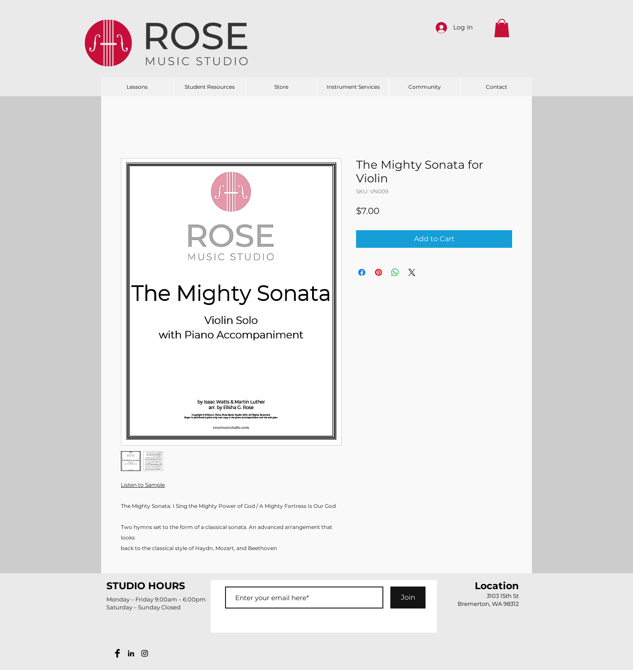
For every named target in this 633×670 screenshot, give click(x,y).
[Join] (408, 597)
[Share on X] (412, 272)
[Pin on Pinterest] (378, 272)
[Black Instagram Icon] (144, 653)
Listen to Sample (143, 485)
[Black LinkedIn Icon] (131, 653)
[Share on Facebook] (362, 272)
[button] (501, 28)
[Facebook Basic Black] (117, 653)
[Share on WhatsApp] (395, 272)
